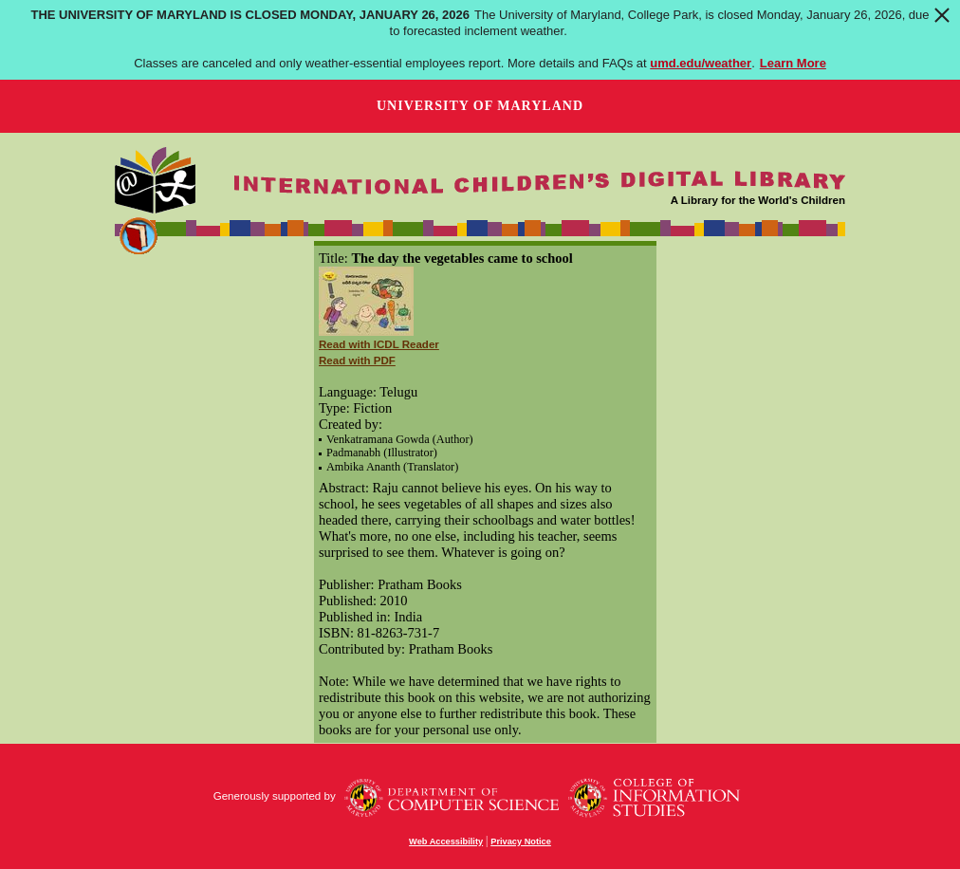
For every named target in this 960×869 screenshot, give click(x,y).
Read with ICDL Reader (379, 344)
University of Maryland (480, 106)
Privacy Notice (520, 841)
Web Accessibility (446, 841)
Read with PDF (357, 360)
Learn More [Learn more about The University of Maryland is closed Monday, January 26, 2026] (793, 63)
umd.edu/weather (700, 63)
